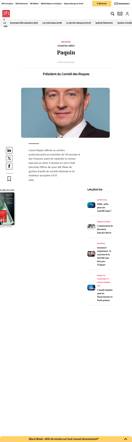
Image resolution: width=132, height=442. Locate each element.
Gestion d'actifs (124, 22)
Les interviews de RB (52, 22)
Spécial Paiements (104, 22)
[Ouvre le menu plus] (19, 13)
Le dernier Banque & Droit (78, 22)
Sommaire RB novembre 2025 (24, 22)
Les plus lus (94, 189)
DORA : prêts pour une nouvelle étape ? (104, 207)
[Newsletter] (122, 3)
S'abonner (102, 3)
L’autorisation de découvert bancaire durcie (105, 229)
